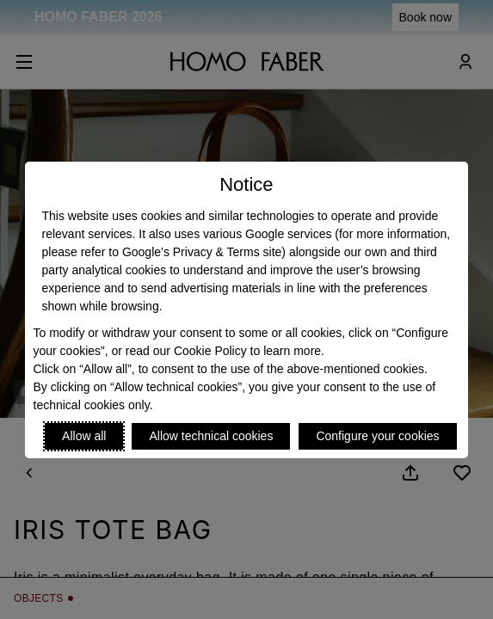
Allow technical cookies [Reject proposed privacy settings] (211, 436)
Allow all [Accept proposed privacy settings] (84, 436)
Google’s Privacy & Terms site (201, 252)
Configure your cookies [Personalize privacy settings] (377, 436)
